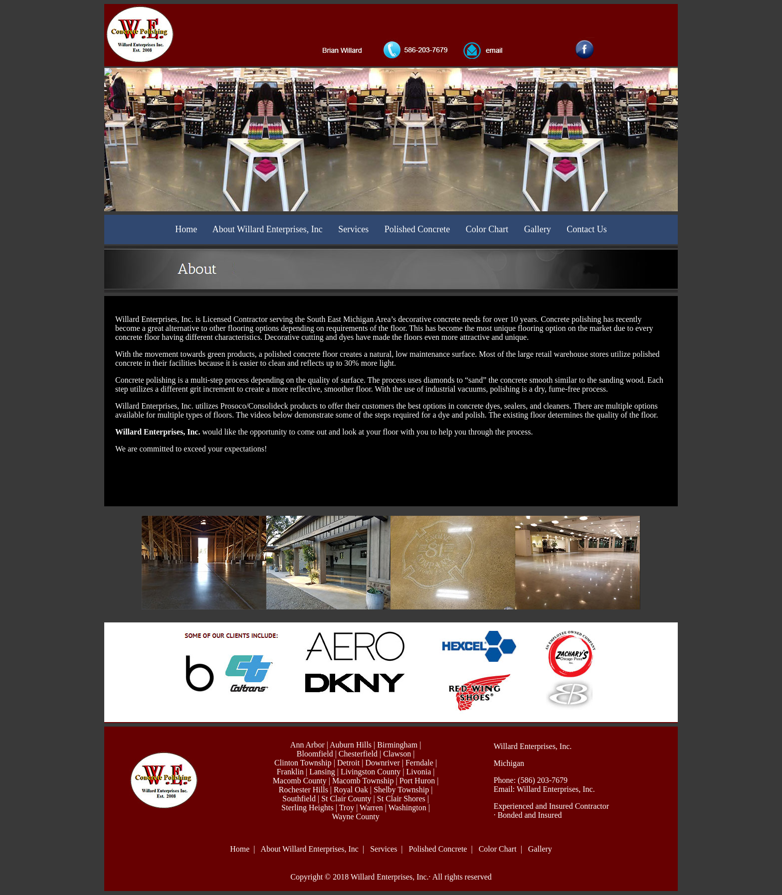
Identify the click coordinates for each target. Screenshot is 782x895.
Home (186, 229)
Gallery (537, 229)
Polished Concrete (417, 229)
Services (353, 229)
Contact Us (587, 229)
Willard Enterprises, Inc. (556, 789)
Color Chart (487, 229)
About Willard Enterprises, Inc (267, 229)
